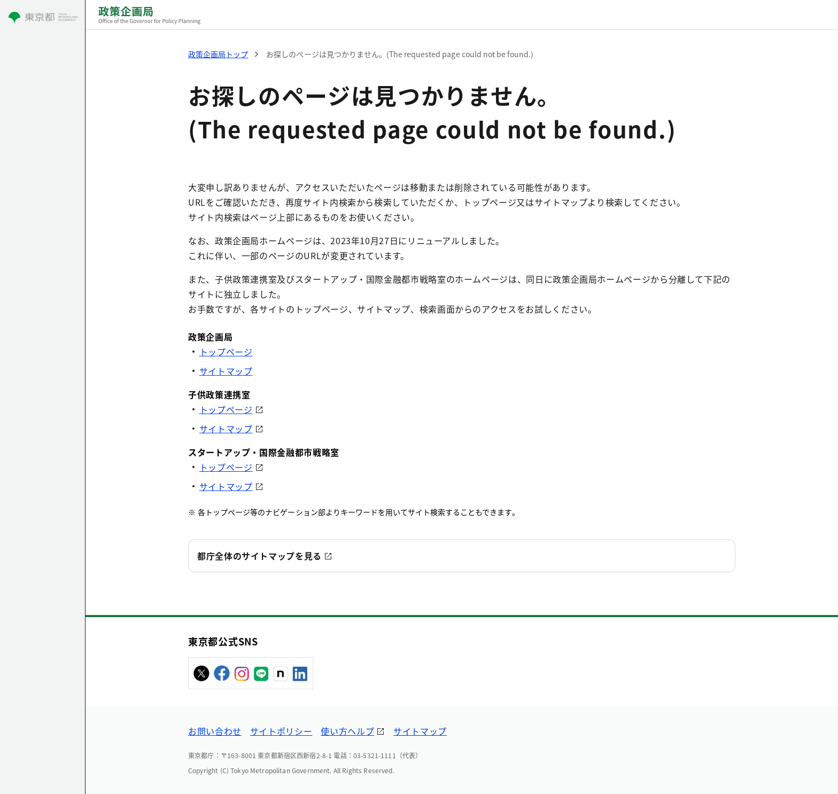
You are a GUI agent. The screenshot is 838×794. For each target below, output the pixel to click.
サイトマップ (226, 370)
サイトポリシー (281, 731)
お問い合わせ (215, 731)
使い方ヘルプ (347, 731)
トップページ (226, 351)
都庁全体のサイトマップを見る (259, 555)
